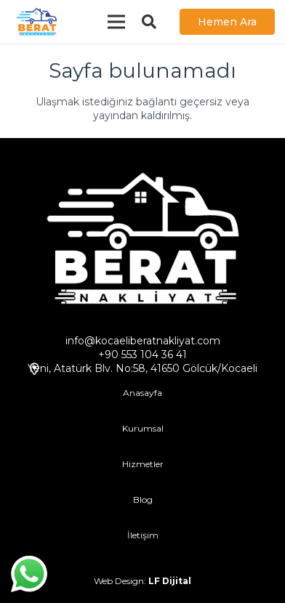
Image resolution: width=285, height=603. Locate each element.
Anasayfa (142, 392)
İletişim (142, 535)
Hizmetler (143, 463)
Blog (143, 499)
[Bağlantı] (36, 21)
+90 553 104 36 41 (142, 354)
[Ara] (149, 22)
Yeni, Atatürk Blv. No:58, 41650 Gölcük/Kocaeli (142, 368)
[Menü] (116, 22)
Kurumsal (143, 428)
